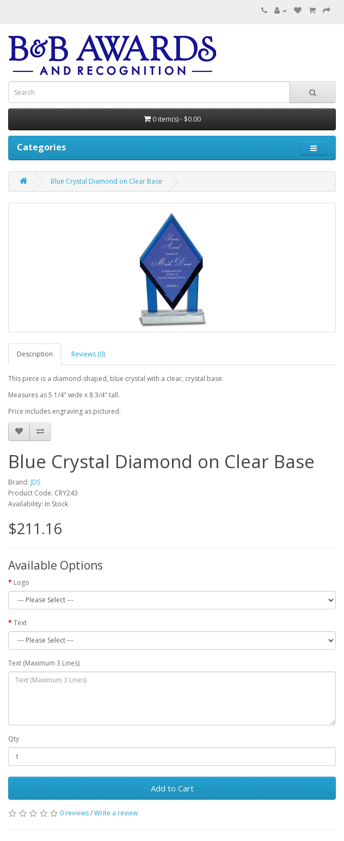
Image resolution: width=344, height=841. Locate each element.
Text (20, 622)
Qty (13, 738)
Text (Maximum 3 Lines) (43, 663)
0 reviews (74, 813)
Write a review (116, 813)
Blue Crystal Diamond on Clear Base (106, 181)
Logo (21, 582)
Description (35, 354)
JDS (35, 482)
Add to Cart (172, 788)
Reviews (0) (88, 354)
